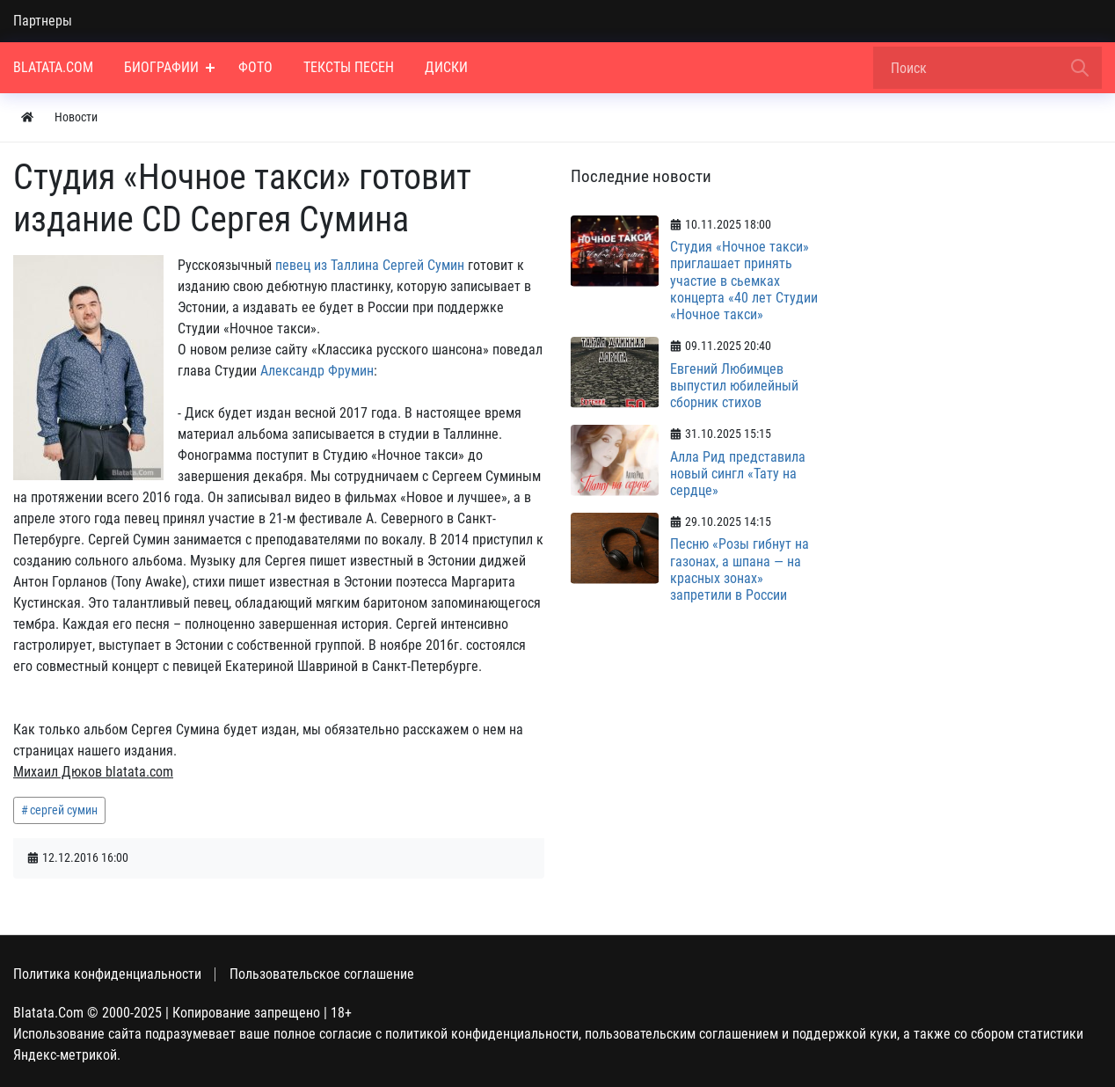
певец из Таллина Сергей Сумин (369, 265)
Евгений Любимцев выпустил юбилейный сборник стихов (734, 386)
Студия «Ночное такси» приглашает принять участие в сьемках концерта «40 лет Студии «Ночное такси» (744, 280)
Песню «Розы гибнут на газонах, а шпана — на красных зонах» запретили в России (739, 569)
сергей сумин (64, 810)
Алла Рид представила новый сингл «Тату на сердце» (737, 474)
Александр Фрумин (317, 370)
